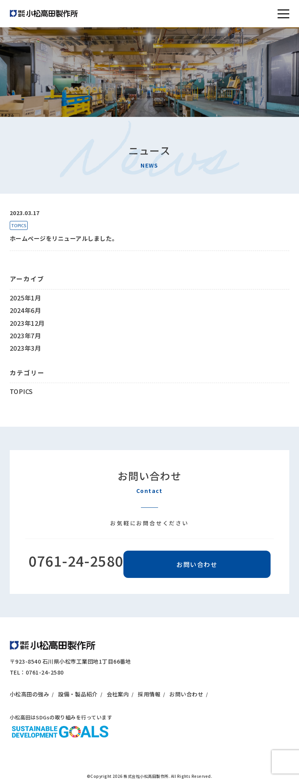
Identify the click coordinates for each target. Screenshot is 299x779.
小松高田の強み (29, 694)
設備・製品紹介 (77, 694)
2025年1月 (25, 297)
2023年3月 (25, 348)
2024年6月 (25, 310)
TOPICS (18, 225)
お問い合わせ (197, 564)
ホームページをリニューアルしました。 (64, 238)
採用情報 (149, 694)
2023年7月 (25, 335)
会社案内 (118, 694)
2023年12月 (27, 323)
